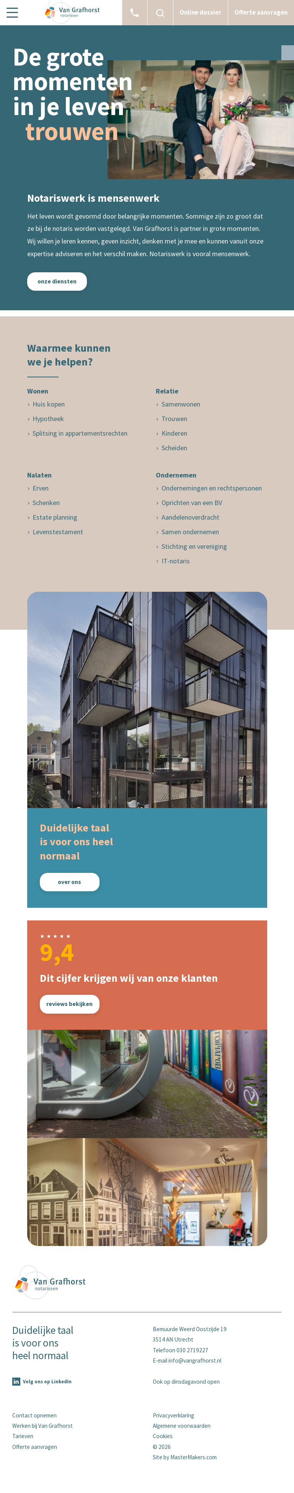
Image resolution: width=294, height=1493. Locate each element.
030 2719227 (192, 1350)
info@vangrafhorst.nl (194, 1360)
